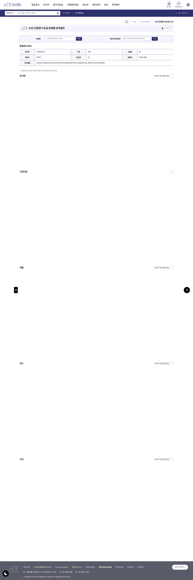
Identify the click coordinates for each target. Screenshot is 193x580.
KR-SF (86, 5)
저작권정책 (119, 567)
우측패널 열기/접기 (187, 317)
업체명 (38, 39)
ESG (106, 5)
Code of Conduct (61, 567)
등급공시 (35, 5)
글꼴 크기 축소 (176, 13)
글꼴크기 (185, 13)
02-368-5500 (67, 572)
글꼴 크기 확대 (179, 13)
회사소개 (26, 567)
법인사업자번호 (115, 39)
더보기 (188, 5)
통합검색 (9, 13)
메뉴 (16, 290)
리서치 (46, 5)
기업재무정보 (73, 5)
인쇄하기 (167, 28)
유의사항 (130, 567)
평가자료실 (58, 5)
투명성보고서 (77, 567)
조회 (79, 39)
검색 (58, 13)
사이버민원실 (90, 567)
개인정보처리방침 (105, 567)
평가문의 (96, 5)
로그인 (169, 7)
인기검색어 (66, 13)
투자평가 (116, 5)
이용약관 (140, 567)
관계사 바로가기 (179, 567)
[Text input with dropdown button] (36, 13)
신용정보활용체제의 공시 (42, 567)
